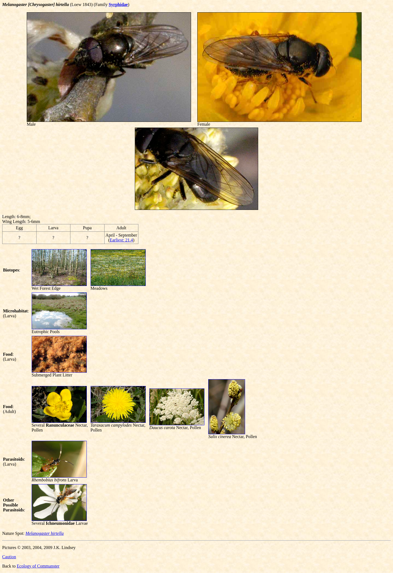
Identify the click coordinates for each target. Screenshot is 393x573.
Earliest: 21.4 (121, 240)
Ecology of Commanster (38, 566)
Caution (9, 556)
